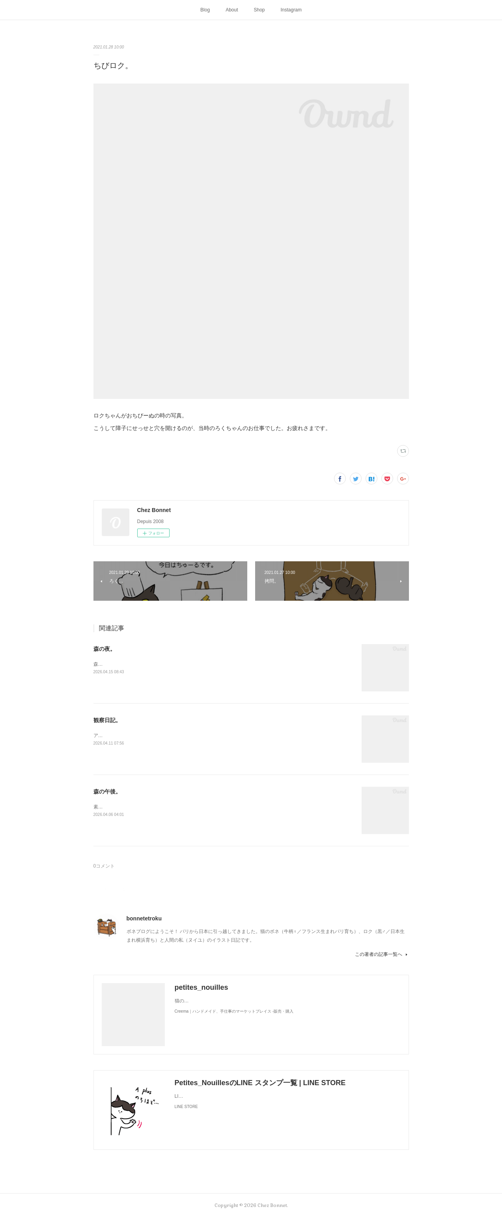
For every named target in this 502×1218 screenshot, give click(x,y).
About (232, 10)
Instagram (291, 10)
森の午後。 (107, 791)
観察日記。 (107, 720)
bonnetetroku (144, 918)
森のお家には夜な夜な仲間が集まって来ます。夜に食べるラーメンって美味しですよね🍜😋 (191, 664)
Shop (259, 10)
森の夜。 (104, 649)
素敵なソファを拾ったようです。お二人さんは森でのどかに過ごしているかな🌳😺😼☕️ (188, 807)
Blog (205, 10)
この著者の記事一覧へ (382, 954)
